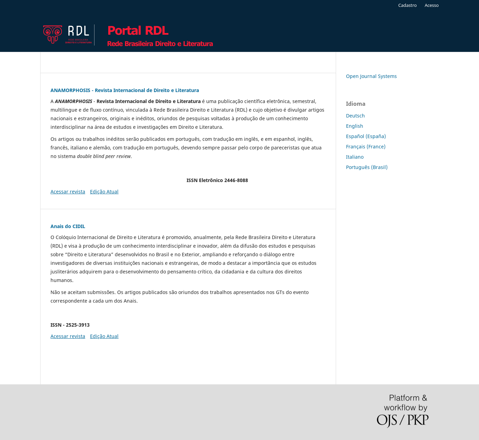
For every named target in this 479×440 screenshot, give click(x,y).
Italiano (355, 157)
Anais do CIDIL (68, 226)
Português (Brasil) (367, 167)
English (354, 126)
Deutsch (355, 115)
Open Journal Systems (371, 76)
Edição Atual (104, 191)
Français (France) (366, 146)
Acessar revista (68, 191)
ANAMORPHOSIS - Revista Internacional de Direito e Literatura (125, 90)
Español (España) (366, 136)
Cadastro (407, 5)
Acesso (432, 5)
